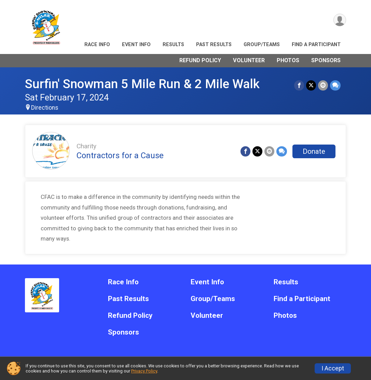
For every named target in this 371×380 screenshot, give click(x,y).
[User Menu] (339, 20)
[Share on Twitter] (311, 85)
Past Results (214, 45)
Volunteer (249, 60)
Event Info (136, 45)
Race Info (97, 45)
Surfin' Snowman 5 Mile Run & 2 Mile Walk (142, 84)
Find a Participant (316, 45)
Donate (314, 151)
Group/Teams (262, 45)
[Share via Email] (323, 85)
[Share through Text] (335, 85)
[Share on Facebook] (299, 85)
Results (173, 45)
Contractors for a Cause (120, 155)
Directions (44, 107)
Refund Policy (200, 60)
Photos (288, 60)
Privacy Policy (144, 371)
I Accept (332, 368)
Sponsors (326, 60)
